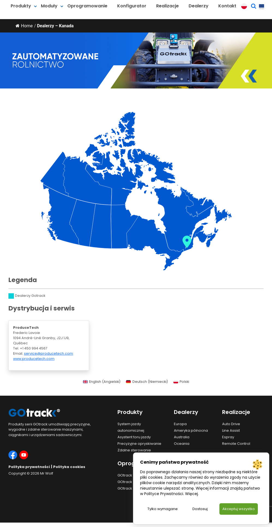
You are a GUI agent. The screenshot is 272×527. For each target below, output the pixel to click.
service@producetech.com (48, 353)
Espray (228, 437)
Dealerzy (198, 6)
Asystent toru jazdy (134, 437)
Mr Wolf (46, 473)
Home (24, 25)
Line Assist (231, 430)
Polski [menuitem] (184, 381)
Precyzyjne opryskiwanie (139, 443)
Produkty (21, 6)
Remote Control (236, 443)
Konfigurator (131, 6)
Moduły (49, 6)
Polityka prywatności (29, 466)
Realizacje (167, 6)
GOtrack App (128, 481)
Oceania (181, 443)
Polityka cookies (69, 466)
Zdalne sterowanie (134, 450)
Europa (180, 424)
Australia (181, 437)
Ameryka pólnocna (191, 430)
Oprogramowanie (87, 6)
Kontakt (227, 6)
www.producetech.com (34, 358)
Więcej (191, 493)
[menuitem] (101, 382)
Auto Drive (231, 424)
